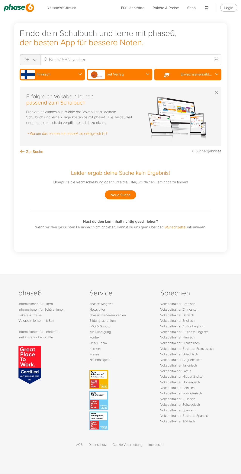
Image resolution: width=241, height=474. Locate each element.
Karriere (95, 348)
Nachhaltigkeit (99, 359)
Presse (94, 354)
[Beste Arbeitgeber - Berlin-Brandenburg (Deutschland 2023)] (121, 379)
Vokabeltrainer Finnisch (177, 337)
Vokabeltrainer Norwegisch (180, 382)
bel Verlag (106, 74)
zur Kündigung (100, 332)
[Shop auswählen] (30, 59)
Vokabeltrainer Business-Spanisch (185, 415)
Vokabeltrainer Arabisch (177, 304)
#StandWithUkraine (61, 7)
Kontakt (94, 337)
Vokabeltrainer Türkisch (177, 421)
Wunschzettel (175, 226)
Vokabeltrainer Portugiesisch (181, 393)
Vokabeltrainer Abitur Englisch (182, 326)
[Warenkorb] (206, 8)
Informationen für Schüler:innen (41, 309)
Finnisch (36, 74)
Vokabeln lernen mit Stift (36, 320)
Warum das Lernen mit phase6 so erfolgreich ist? (67, 133)
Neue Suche (121, 194)
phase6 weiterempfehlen (107, 315)
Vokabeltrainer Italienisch (178, 365)
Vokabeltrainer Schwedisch (180, 404)
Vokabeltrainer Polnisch (177, 388)
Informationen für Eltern (35, 304)
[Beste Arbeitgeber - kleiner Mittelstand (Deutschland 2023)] (121, 421)
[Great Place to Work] (29, 364)
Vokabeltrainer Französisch (180, 343)
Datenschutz (97, 444)
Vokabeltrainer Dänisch (177, 315)
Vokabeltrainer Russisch (177, 399)
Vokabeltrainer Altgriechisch (180, 359)
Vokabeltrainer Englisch (177, 320)
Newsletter (97, 309)
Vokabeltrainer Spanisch (178, 410)
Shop (191, 7)
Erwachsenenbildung (185, 74)
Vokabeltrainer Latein (175, 371)
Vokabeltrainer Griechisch (179, 354)
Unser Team (98, 343)
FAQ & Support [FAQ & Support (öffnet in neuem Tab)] (100, 326)
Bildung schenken (102, 320)
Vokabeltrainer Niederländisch (182, 376)
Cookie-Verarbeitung (127, 444)
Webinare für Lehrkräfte (35, 337)
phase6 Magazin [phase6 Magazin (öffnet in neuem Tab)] (101, 304)
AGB (79, 444)
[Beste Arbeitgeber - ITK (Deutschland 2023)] (121, 400)
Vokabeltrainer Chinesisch (179, 309)
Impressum (156, 444)
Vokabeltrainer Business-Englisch (184, 332)
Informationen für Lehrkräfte (38, 331)
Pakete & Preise (166, 7)
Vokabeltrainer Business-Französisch (187, 348)
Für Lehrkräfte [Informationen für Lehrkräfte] (132, 7)
